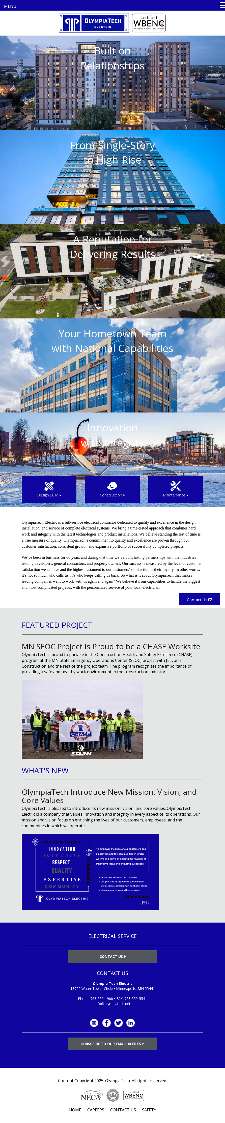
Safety (149, 1109)
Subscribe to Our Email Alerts (112, 1043)
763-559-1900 (101, 998)
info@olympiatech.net (112, 1003)
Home (75, 1109)
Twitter (118, 1023)
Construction (112, 494)
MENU (10, 6)
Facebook (106, 1023)
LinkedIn (130, 1023)
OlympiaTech (117, 1080)
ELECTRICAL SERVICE (112, 936)
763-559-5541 (135, 998)
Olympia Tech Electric (112, 983)
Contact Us (113, 956)
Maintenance (175, 494)
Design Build (49, 494)
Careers (95, 1109)
